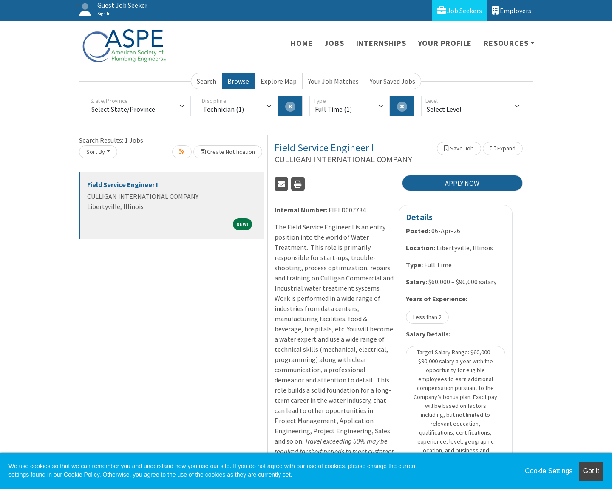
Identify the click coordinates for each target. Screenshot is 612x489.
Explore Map (279, 81)
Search (206, 81)
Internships (381, 43)
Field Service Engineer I (122, 184)
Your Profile (445, 43)
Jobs (334, 43)
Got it (591, 471)
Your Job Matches (333, 81)
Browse (238, 81)
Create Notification (228, 151)
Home (301, 43)
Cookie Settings (548, 471)
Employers (511, 10)
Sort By (95, 151)
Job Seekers (459, 10)
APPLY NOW (462, 183)
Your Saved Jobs (392, 81)
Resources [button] (506, 43)
